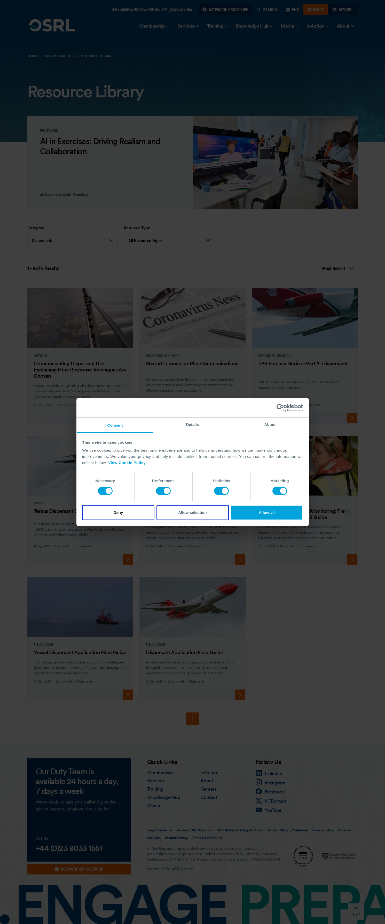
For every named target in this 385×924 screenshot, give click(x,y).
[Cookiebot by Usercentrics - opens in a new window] (280, 407)
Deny (118, 512)
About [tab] (270, 424)
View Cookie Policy (127, 462)
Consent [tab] (115, 425)
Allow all (267, 512)
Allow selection (192, 512)
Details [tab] (192, 424)
